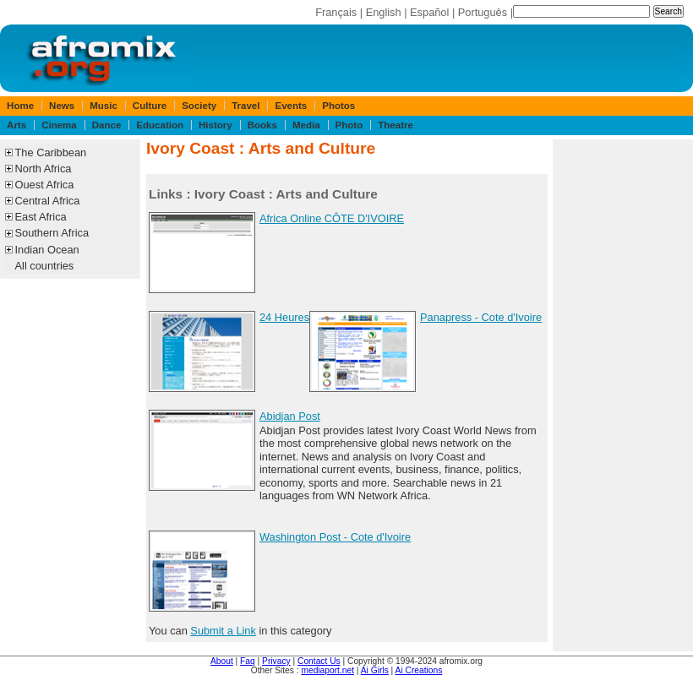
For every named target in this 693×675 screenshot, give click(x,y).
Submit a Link (223, 630)
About (221, 661)
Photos (338, 106)
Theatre (395, 125)
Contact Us (319, 661)
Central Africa (47, 200)
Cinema (59, 125)
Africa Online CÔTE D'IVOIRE (331, 218)
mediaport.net (327, 670)
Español (429, 12)
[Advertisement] (622, 395)
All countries (44, 265)
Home (20, 106)
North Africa (43, 168)
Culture (149, 106)
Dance (107, 125)
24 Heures (284, 317)
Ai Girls (375, 670)
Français (336, 12)
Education (159, 125)
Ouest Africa (44, 184)
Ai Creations (419, 670)
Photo (349, 125)
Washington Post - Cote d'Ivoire (335, 537)
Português (482, 12)
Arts (16, 125)
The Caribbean (51, 152)
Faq (247, 661)
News (61, 106)
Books (262, 125)
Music (103, 106)
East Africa (41, 216)
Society (199, 106)
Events (291, 106)
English (383, 12)
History (215, 125)
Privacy (276, 661)
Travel (245, 106)
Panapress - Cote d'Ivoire (481, 317)
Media (306, 125)
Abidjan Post (289, 416)
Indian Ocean (47, 249)
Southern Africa (52, 232)
